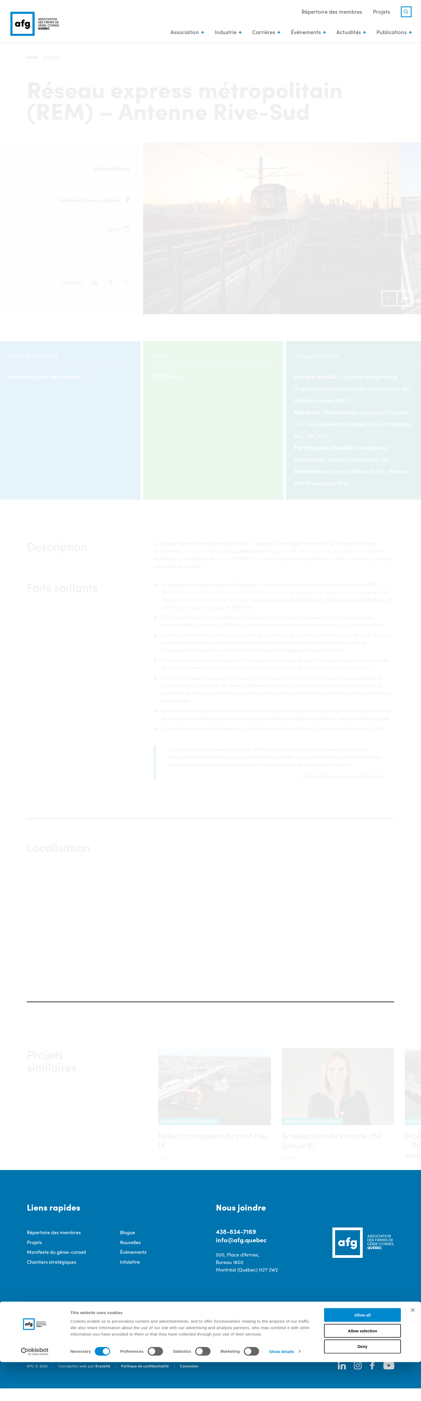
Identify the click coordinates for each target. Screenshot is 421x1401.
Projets (380, 12)
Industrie (224, 32)
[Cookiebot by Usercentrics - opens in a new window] (34, 1390)
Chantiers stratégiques (51, 1274)
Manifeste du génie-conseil (56, 1264)
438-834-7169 (236, 1243)
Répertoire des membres (330, 12)
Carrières (262, 32)
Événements (304, 32)
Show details (281, 1390)
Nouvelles (130, 1254)
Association (183, 32)
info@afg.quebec (242, 1251)
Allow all (362, 1354)
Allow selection (362, 1369)
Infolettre (130, 1274)
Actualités (347, 32)
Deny (363, 1385)
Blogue (127, 1244)
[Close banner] (413, 1349)
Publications (390, 32)
